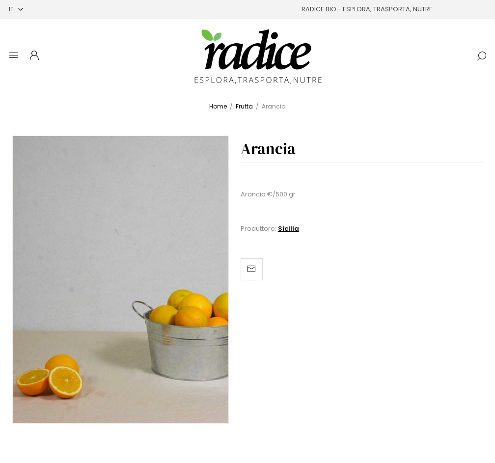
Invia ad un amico (252, 269)
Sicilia (288, 228)
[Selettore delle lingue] (16, 9)
